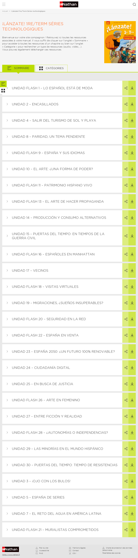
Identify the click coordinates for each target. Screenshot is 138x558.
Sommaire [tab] (21, 68)
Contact (74, 550)
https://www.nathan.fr (11, 555)
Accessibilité (42, 550)
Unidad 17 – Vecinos (30, 270)
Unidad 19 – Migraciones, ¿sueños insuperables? (57, 303)
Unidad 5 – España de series (38, 497)
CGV (72, 553)
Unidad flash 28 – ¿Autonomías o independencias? (60, 432)
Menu (3, 5)
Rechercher (134, 4)
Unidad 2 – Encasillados (35, 104)
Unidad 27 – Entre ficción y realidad (47, 416)
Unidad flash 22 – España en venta (45, 335)
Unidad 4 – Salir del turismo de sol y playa (54, 120)
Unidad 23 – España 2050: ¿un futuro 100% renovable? (63, 351)
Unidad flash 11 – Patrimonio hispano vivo (52, 185)
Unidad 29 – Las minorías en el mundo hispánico (57, 448)
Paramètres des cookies (111, 553)
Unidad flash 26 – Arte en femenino (46, 400)
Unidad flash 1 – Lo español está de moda (52, 88)
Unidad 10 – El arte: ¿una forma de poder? (52, 169)
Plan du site (42, 548)
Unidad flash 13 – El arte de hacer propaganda (58, 201)
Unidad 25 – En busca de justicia (42, 384)
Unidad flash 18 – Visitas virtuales (45, 286)
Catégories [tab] (54, 68)
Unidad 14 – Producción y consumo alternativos (59, 217)
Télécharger (131, 85)
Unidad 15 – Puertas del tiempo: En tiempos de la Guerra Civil (58, 236)
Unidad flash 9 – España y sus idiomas (48, 153)
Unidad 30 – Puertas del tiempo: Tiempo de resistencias (64, 465)
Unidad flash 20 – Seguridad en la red (49, 319)
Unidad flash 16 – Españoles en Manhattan (53, 254)
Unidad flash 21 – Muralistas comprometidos (55, 529)
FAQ (39, 553)
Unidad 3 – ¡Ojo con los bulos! (41, 481)
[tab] (3, 84)
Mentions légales (77, 548)
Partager (123, 85)
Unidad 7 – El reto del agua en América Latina (56, 513)
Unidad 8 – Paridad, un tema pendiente (48, 136)
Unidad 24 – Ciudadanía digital (41, 367)
